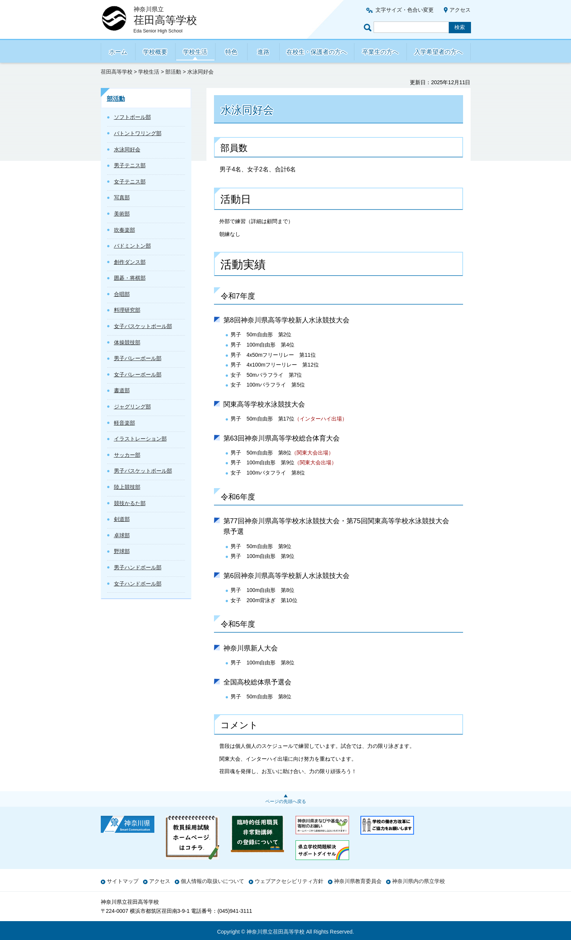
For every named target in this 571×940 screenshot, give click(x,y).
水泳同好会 (127, 149)
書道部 (122, 390)
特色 (231, 52)
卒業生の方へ (380, 52)
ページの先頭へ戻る (285, 801)
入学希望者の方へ (438, 52)
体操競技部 (127, 342)
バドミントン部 (132, 246)
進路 (263, 52)
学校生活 (195, 52)
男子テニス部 (130, 165)
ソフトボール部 (132, 117)
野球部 (122, 551)
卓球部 (122, 535)
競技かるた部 (130, 503)
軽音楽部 (124, 423)
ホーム (118, 52)
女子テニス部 (130, 182)
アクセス (460, 10)
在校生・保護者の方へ (316, 52)
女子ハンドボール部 (138, 584)
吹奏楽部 (124, 230)
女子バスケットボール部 (143, 326)
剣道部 (122, 519)
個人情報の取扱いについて (212, 881)
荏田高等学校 (116, 72)
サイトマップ (123, 881)
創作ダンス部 (130, 262)
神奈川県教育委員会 (358, 881)
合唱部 (122, 294)
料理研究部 (127, 310)
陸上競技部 (127, 487)
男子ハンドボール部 (138, 567)
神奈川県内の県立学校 (418, 881)
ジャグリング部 (132, 407)
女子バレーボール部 (138, 374)
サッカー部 (127, 455)
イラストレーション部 (140, 439)
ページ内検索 (369, 27)
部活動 (173, 72)
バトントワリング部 (138, 133)
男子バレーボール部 (138, 358)
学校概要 (155, 52)
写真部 (122, 197)
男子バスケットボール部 (143, 471)
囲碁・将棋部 (130, 278)
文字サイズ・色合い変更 (405, 10)
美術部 (122, 214)
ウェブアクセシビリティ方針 (289, 881)
